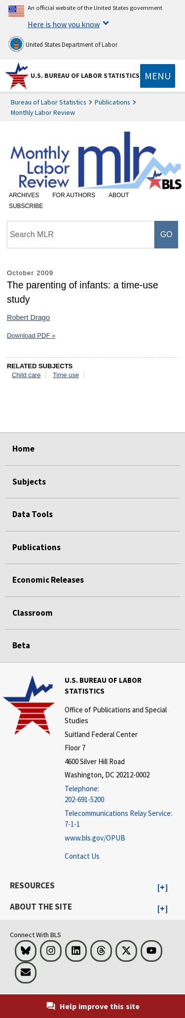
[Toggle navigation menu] (157, 76)
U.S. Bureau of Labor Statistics (85, 75)
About (119, 195)
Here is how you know (64, 24)
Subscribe (26, 206)
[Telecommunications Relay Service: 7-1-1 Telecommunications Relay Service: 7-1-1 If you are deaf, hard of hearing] (124, 819)
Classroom (32, 612)
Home (23, 448)
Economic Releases (48, 579)
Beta (21, 645)
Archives (24, 195)
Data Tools (32, 514)
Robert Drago (28, 317)
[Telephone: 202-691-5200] (124, 794)
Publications (112, 102)
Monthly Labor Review (43, 112)
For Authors (73, 195)
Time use (66, 375)
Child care (26, 375)
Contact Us (82, 856)
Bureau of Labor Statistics (48, 102)
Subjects (29, 481)
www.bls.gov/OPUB (95, 837)
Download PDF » (31, 335)
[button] (162, 887)
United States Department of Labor (62, 44)
